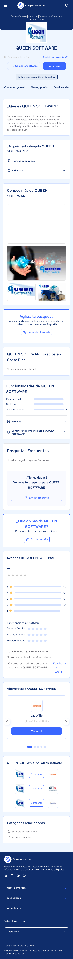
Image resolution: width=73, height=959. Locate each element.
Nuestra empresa (36, 888)
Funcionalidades (63, 87)
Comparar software (24, 66)
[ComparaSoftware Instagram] (24, 875)
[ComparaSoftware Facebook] (18, 875)
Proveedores (36, 898)
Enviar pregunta (36, 498)
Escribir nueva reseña (56, 57)
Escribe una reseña (59, 667)
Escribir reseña (36, 539)
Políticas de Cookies (39, 950)
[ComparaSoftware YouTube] (12, 875)
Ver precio (54, 65)
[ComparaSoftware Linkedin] (6, 875)
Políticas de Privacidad (15, 950)
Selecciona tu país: (15, 921)
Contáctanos (36, 908)
